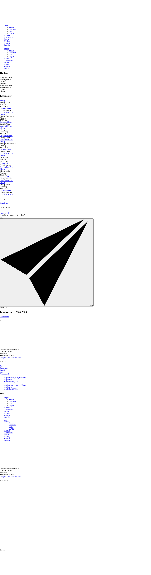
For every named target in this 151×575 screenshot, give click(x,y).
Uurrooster (12, 29)
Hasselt (2, 370)
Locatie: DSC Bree (6, 112)
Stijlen (6, 25)
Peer (1, 372)
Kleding (7, 41)
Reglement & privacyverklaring (15, 378)
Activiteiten (8, 37)
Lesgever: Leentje (6, 136)
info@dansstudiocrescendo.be (10, 357)
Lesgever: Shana (6, 122)
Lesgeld (11, 33)
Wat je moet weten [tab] (6, 77)
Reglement (8, 379)
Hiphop (2, 100)
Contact (7, 43)
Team (10, 31)
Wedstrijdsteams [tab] (5, 79)
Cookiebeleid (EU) (10, 381)
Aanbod (11, 27)
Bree (1, 366)
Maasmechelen (5, 374)
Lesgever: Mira (5, 108)
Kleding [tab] (3, 83)
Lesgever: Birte (5, 163)
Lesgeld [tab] (3, 81)
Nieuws (7, 35)
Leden (6, 39)
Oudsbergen (4, 368)
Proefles (7, 45)
